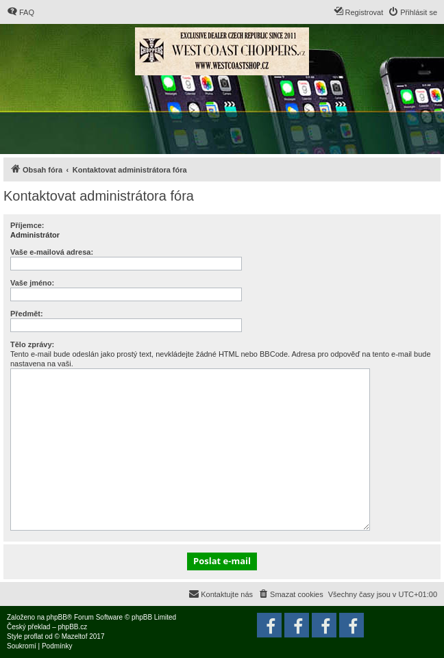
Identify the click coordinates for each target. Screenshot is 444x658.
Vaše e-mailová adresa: (51, 252)
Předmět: (26, 313)
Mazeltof (75, 636)
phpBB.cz (72, 627)
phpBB (57, 617)
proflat (33, 636)
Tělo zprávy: (32, 344)
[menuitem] (20, 12)
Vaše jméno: (32, 283)
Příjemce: (27, 225)
